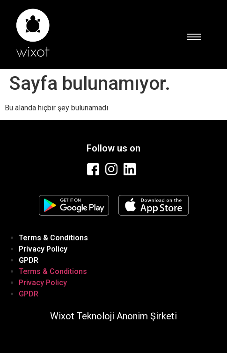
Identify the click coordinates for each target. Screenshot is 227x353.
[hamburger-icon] (193, 36)
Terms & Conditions (53, 237)
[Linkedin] (131, 169)
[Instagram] (112, 169)
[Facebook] (94, 169)
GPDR (28, 260)
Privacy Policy (43, 249)
